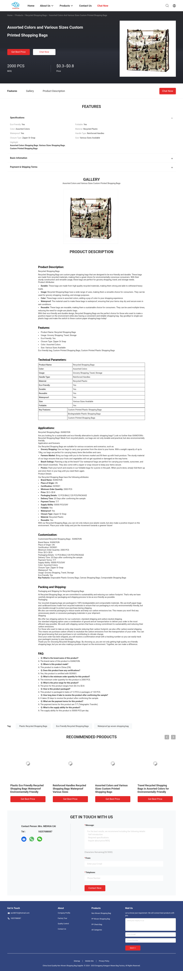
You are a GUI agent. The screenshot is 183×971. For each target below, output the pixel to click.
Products (19, 15)
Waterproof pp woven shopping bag (113, 726)
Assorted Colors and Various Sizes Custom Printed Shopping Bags (111, 788)
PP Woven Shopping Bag (101, 919)
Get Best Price (18, 52)
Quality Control (63, 924)
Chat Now (44, 52)
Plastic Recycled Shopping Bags (33, 726)
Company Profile (64, 913)
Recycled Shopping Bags (36, 15)
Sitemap (77, 961)
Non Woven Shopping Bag (101, 913)
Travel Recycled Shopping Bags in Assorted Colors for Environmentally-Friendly (153, 788)
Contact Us (62, 929)
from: (88, 858)
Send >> (133, 948)
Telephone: (91, 872)
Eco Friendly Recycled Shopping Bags (72, 726)
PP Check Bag (97, 924)
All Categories (97, 930)
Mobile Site (89, 961)
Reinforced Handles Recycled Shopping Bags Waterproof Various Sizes (69, 788)
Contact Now (94, 888)
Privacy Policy (104, 961)
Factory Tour (62, 918)
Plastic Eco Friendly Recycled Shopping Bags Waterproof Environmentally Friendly (27, 788)
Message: (90, 825)
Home (10, 15)
